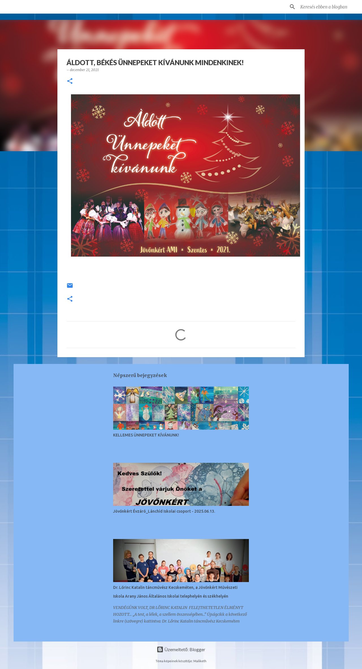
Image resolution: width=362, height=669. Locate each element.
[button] (69, 81)
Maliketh (199, 661)
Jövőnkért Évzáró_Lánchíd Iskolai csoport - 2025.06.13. (164, 511)
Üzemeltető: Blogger (181, 649)
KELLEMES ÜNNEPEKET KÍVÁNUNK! (146, 435)
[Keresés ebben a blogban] (327, 7)
